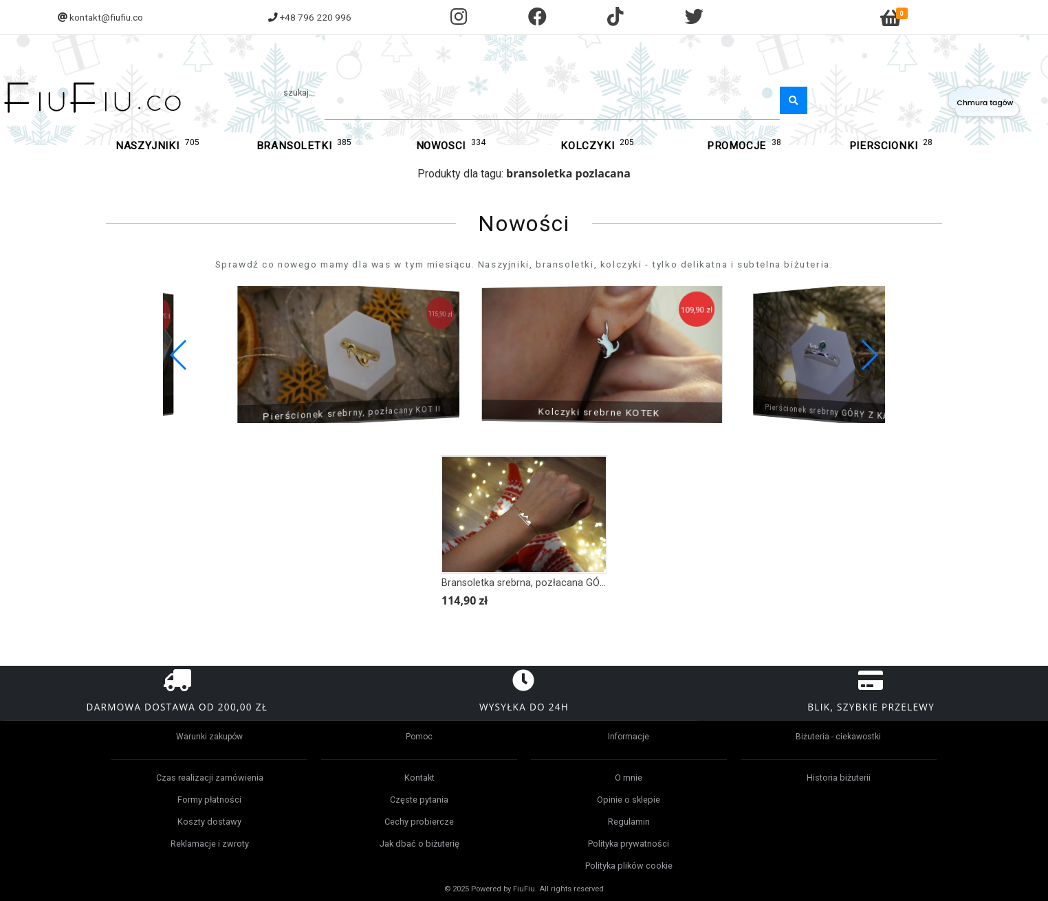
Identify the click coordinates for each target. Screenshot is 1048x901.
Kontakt (419, 777)
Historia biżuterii (839, 777)
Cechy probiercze (419, 821)
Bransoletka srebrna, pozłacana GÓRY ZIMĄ (539, 583)
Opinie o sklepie (628, 799)
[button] (869, 355)
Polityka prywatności (628, 843)
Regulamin (629, 821)
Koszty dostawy (209, 821)
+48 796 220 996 (315, 17)
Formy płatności (209, 799)
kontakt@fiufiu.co (106, 17)
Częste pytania (419, 799)
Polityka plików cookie (629, 865)
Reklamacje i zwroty (210, 843)
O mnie (628, 777)
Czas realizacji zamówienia (209, 777)
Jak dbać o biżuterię (419, 843)
